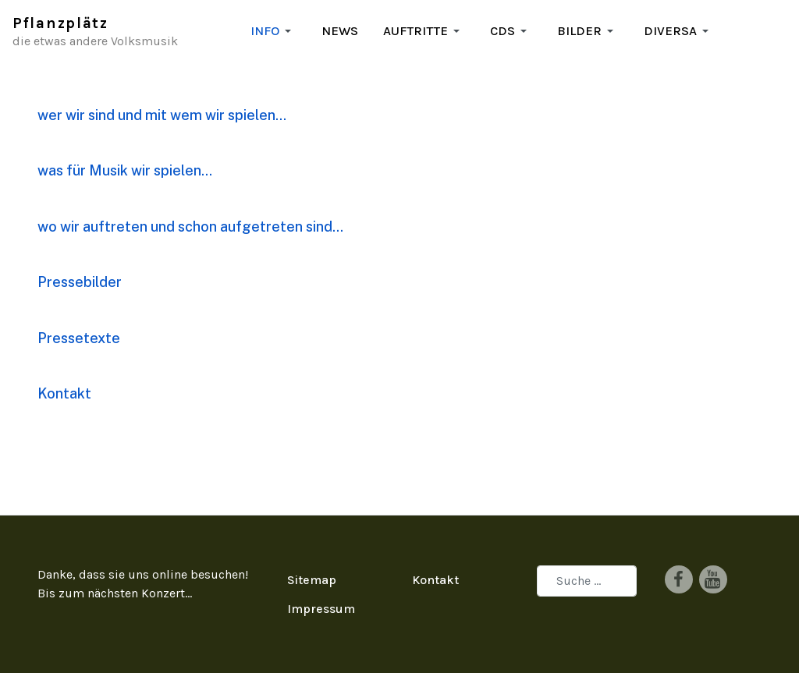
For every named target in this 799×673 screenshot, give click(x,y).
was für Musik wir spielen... (124, 170)
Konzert (163, 593)
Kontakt (64, 393)
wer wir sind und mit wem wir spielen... (161, 115)
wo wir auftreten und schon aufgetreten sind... (190, 226)
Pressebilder (79, 282)
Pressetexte (78, 338)
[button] (273, 31)
